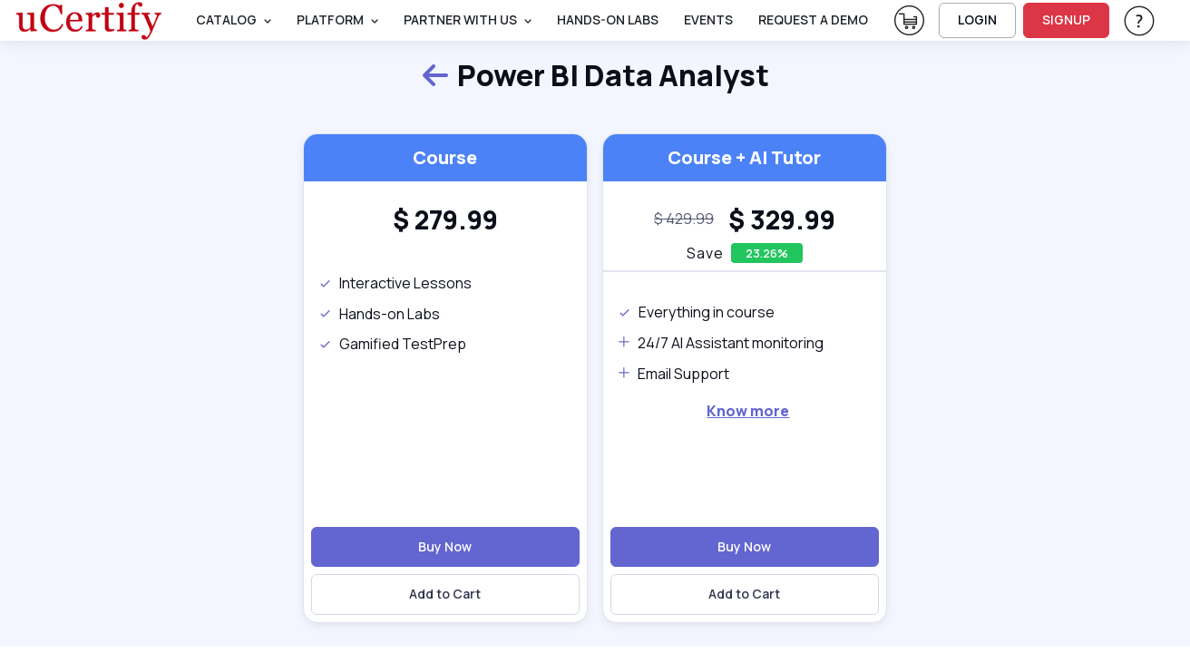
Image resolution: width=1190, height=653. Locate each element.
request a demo (813, 19)
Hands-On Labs (607, 19)
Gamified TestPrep (392, 344)
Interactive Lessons (395, 283)
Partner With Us (460, 19)
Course (445, 157)
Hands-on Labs (379, 314)
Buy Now (445, 546)
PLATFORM (330, 19)
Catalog (226, 19)
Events (708, 19)
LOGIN (977, 19)
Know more (748, 411)
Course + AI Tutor (744, 157)
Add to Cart (445, 593)
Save (705, 253)
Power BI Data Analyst (595, 76)
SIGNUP (1066, 19)
